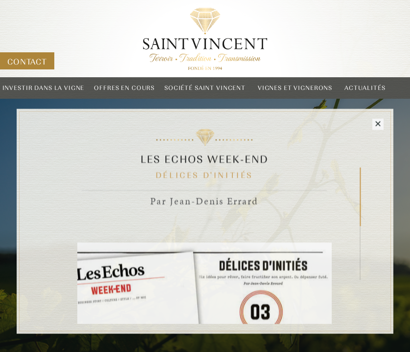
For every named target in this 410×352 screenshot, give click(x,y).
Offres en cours (124, 88)
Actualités (365, 88)
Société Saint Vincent (205, 88)
